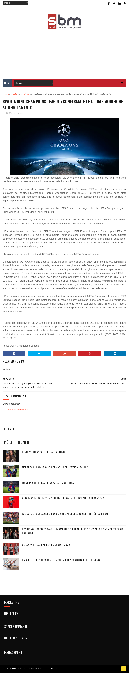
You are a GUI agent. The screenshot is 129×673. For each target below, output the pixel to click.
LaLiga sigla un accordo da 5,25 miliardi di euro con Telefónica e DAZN (65, 513)
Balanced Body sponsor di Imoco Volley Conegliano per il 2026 (61, 560)
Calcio (12, 113)
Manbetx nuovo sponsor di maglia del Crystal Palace (55, 467)
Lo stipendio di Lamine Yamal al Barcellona (48, 483)
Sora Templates (18, 668)
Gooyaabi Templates (48, 668)
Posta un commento (17, 409)
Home (7, 83)
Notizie (20, 113)
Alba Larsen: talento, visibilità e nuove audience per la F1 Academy (63, 498)
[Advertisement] (64, 52)
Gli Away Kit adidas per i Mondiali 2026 (46, 544)
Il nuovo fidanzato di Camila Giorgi (44, 452)
